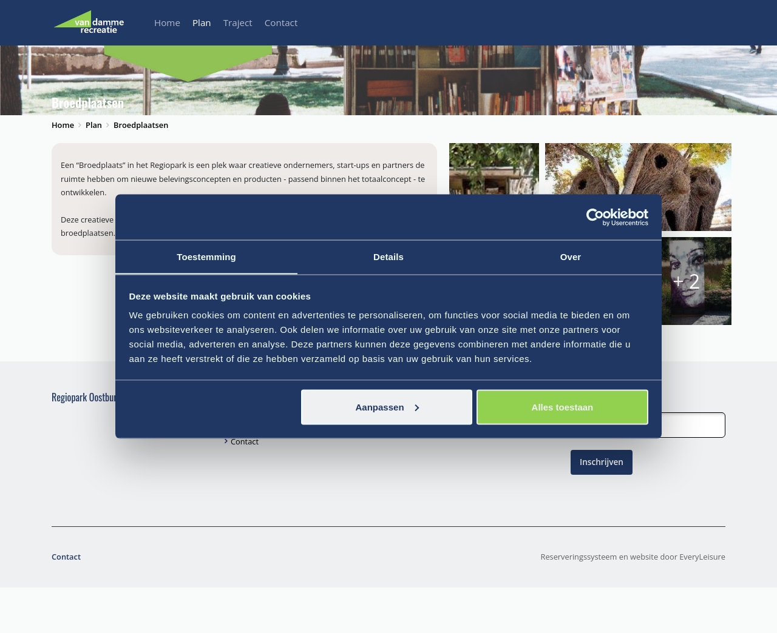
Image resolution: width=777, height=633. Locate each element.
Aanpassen (387, 407)
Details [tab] (388, 256)
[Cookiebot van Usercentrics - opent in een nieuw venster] (595, 217)
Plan (201, 22)
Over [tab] (571, 256)
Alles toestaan (563, 407)
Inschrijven (601, 507)
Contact (281, 22)
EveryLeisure (702, 602)
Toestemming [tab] (206, 256)
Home (167, 22)
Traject (238, 22)
